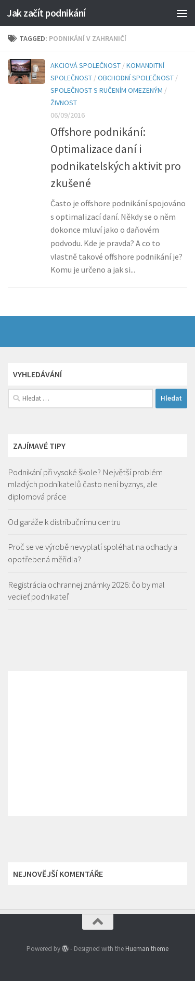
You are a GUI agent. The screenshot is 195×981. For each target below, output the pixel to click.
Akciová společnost (85, 65)
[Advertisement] (97, 743)
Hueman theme (146, 948)
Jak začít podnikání (46, 13)
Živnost (63, 102)
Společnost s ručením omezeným (106, 90)
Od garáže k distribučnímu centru (64, 522)
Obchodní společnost (136, 77)
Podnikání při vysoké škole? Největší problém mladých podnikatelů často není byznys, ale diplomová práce (85, 484)
